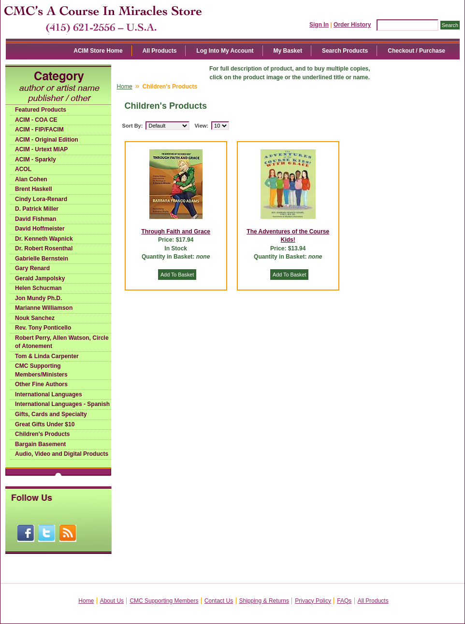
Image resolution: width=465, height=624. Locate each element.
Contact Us (218, 600)
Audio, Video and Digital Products (61, 453)
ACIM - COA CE (36, 119)
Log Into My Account (224, 50)
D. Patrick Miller (36, 208)
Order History (352, 24)
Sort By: (132, 126)
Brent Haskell (33, 189)
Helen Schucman (38, 288)
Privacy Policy (313, 600)
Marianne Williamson (44, 308)
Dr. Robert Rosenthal (44, 248)
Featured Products (40, 109)
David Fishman (35, 219)
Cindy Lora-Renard (41, 199)
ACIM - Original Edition (46, 139)
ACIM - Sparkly (35, 159)
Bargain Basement (40, 444)
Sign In (319, 24)
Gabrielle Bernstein (41, 258)
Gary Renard (32, 268)
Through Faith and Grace (175, 231)
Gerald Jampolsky (40, 278)
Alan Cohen (31, 179)
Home (124, 86)
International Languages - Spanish (62, 404)
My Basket (288, 50)
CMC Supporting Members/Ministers (41, 370)
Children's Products (42, 434)
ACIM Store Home (97, 50)
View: (201, 126)
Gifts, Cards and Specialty (51, 414)
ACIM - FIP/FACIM (39, 129)
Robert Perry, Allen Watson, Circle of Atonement (62, 342)
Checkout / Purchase (416, 50)
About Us (112, 600)
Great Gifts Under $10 (44, 424)
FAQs (344, 600)
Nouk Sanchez (35, 318)
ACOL (23, 169)
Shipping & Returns (264, 600)
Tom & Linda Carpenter (47, 356)
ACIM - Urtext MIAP (41, 149)
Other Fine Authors (41, 384)
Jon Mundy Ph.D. (38, 298)
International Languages (48, 394)
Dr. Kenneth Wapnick (44, 238)
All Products (160, 50)
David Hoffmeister (40, 228)
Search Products (345, 50)
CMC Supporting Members (164, 600)
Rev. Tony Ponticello (43, 327)
